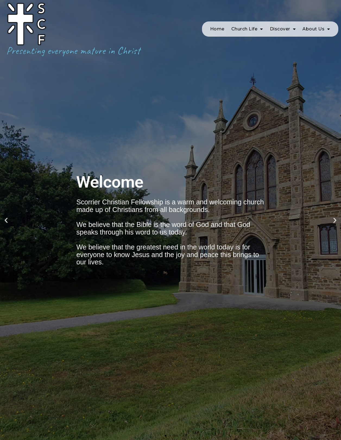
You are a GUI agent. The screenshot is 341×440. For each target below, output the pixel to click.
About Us (316, 29)
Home (217, 28)
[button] (165, 435)
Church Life (247, 29)
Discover (283, 29)
